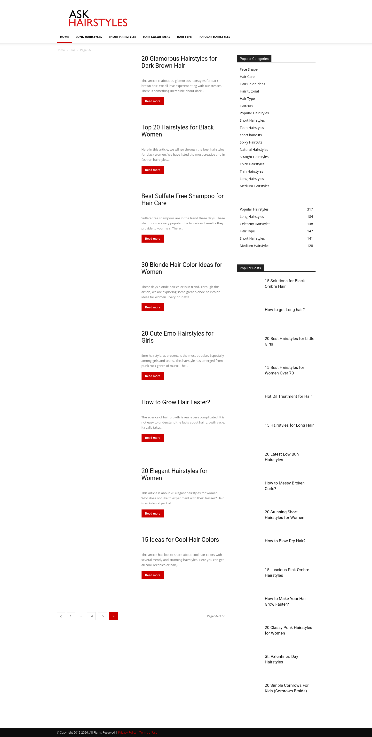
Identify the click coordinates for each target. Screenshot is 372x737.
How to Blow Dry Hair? (285, 540)
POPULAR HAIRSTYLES (214, 37)
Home (61, 50)
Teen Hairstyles (252, 127)
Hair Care (247, 76)
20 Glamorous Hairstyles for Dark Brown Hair (179, 62)
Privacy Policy (127, 732)
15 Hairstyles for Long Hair (289, 425)
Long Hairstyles (252, 178)
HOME (64, 37)
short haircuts (251, 135)
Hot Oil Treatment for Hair (288, 396)
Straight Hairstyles (254, 156)
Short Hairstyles (252, 120)
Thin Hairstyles (251, 171)
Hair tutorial (249, 91)
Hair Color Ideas (252, 84)
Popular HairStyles (254, 113)
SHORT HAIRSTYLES (122, 37)
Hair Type (247, 98)
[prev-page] (61, 616)
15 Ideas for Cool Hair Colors (180, 539)
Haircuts (246, 105)
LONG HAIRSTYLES (89, 37)
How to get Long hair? (285, 309)
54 (91, 616)
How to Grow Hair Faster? (176, 402)
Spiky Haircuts (251, 142)
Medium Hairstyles (254, 186)
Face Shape (249, 69)
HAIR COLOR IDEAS (156, 37)
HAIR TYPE (184, 37)
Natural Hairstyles (254, 149)
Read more (152, 101)
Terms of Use (148, 732)
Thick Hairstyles (252, 164)
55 (102, 616)
